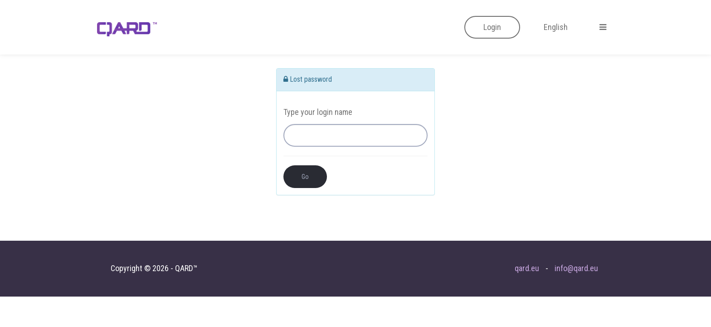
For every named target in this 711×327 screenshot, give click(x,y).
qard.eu (527, 268)
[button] (492, 27)
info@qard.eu (576, 268)
